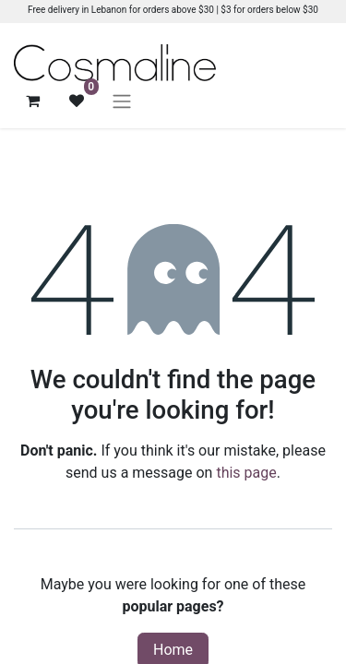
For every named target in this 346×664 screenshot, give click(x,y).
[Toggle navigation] (121, 101)
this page (246, 472)
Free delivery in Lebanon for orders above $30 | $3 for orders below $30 (173, 10)
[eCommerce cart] (32, 100)
